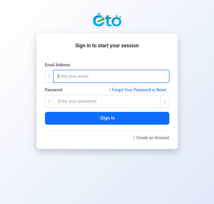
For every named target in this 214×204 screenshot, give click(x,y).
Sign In (107, 118)
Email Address (57, 65)
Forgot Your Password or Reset (137, 90)
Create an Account (151, 137)
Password (53, 90)
